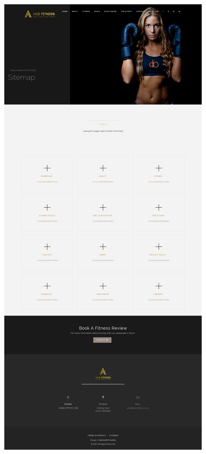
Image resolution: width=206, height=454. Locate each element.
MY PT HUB (154, 11)
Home (65, 11)
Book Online (110, 11)
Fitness (86, 11)
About (75, 11)
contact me (102, 340)
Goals (97, 11)
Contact (140, 11)
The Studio (126, 11)
